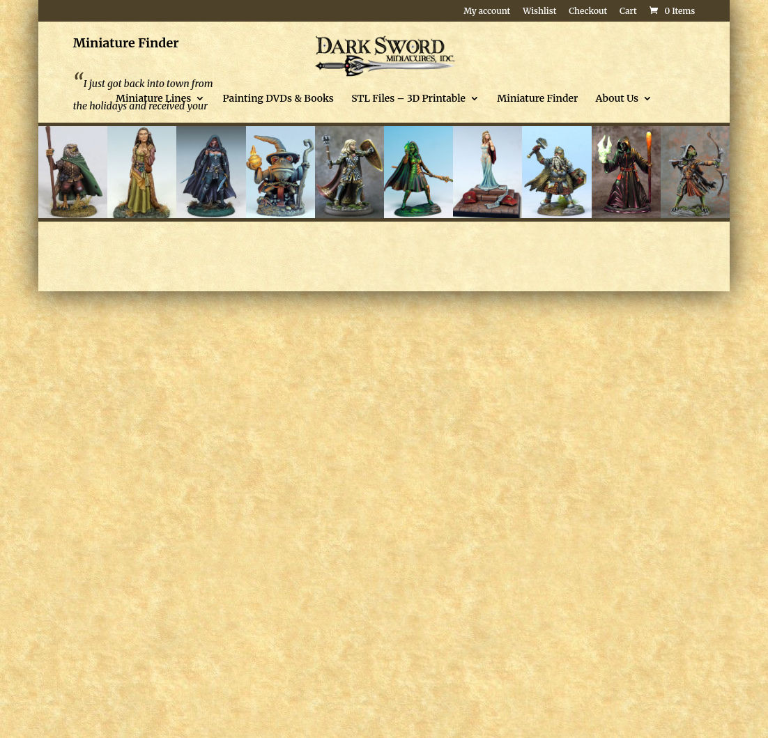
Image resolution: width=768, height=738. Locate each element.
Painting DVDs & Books (278, 99)
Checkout (588, 11)
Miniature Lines (153, 99)
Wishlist (539, 11)
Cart (628, 11)
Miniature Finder (537, 99)
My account (486, 11)
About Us (617, 99)
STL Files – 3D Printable (408, 99)
